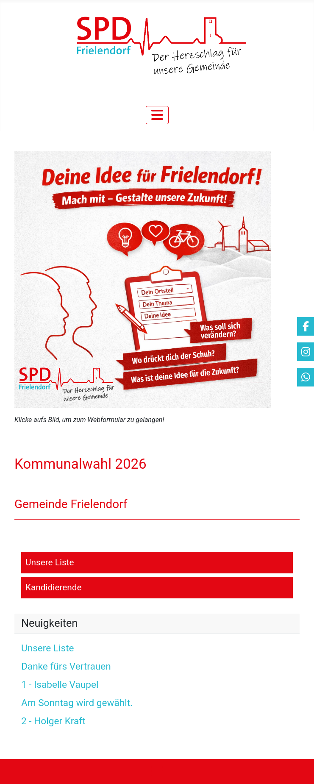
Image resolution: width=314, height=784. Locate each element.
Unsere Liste (49, 562)
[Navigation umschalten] (157, 115)
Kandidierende (53, 587)
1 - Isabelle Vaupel (59, 684)
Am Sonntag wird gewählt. (77, 703)
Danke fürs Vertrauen (66, 666)
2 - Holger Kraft (53, 721)
